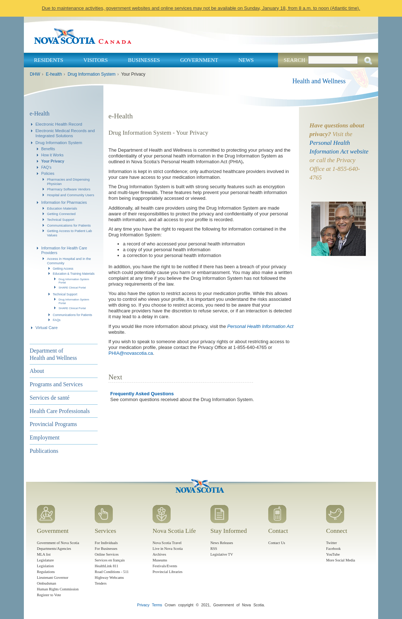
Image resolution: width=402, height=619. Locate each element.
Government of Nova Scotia (58, 543)
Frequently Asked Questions (142, 393)
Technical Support (60, 220)
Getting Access (63, 268)
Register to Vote (49, 595)
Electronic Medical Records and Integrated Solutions (65, 133)
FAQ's (46, 167)
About (37, 371)
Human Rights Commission (57, 589)
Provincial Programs (53, 424)
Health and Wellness (319, 81)
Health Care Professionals (60, 411)
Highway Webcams (109, 578)
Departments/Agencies (54, 549)
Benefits (48, 149)
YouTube (333, 554)
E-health (54, 74)
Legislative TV (221, 554)
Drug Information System (92, 74)
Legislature (45, 560)
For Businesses (106, 549)
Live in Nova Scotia (168, 549)
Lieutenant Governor (52, 578)
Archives (159, 554)
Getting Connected (61, 214)
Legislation (45, 566)
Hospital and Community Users (70, 195)
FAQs (56, 320)
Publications (44, 451)
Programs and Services (56, 384)
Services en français (110, 560)
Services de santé (49, 398)
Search (294, 60)
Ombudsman (46, 583)
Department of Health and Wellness (53, 354)
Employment (45, 437)
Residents (48, 60)
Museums (160, 560)
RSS (213, 549)
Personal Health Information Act (260, 326)
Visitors (96, 60)
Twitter (331, 543)
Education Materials (62, 208)
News (246, 60)
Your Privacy (52, 161)
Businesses (144, 60)
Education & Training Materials (74, 273)
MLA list (44, 554)
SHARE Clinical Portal (72, 287)
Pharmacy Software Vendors (68, 189)
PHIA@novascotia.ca (130, 353)
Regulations (46, 572)
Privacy (143, 605)
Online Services (107, 554)
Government (199, 60)
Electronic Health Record (58, 124)
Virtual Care (46, 327)
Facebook (333, 549)
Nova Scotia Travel (167, 543)
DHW (35, 74)
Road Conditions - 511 (112, 572)
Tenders (101, 583)
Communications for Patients (69, 225)
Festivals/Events (165, 566)
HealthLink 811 (106, 566)
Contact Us (276, 543)
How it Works (52, 155)
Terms (157, 605)
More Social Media (340, 560)
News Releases (221, 543)
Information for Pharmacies (64, 202)
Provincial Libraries (168, 572)
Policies (47, 173)
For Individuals (106, 543)
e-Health (40, 113)
